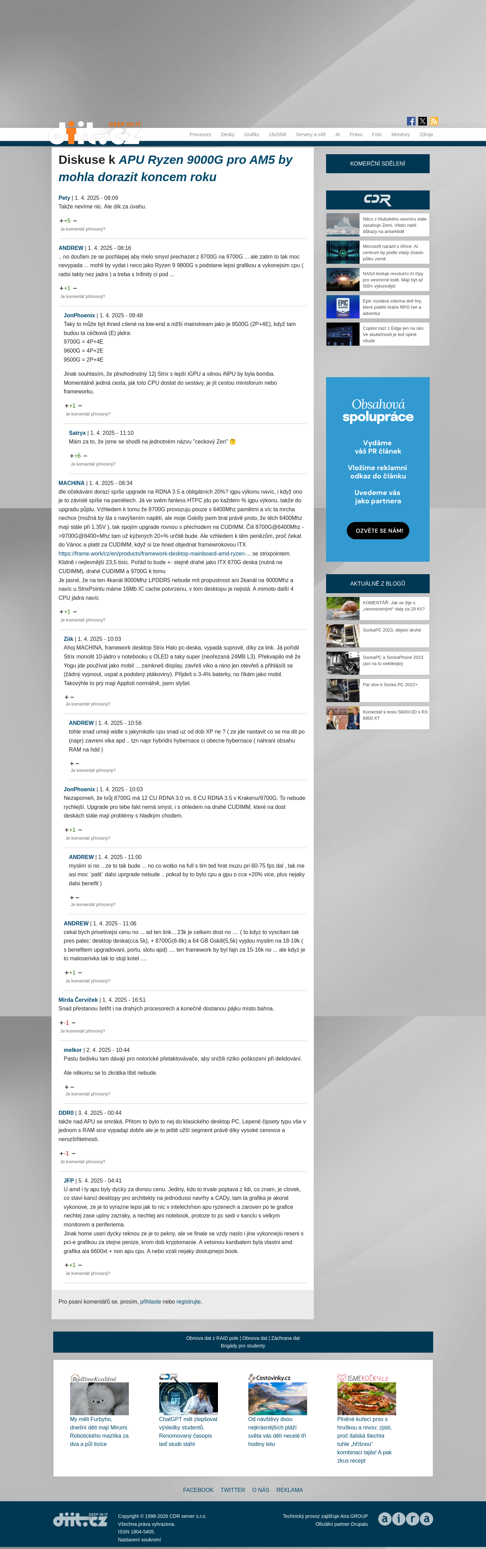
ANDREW (71, 248)
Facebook (198, 1490)
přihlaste (150, 1302)
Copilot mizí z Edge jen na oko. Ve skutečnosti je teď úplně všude (394, 334)
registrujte (189, 1302)
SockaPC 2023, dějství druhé (392, 630)
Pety (64, 198)
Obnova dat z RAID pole (212, 1338)
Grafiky (251, 134)
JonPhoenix (79, 315)
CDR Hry (378, 199)
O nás (260, 1490)
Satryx (77, 433)
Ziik (69, 639)
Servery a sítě (311, 134)
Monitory (400, 134)
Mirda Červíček (78, 1000)
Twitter (233, 1490)
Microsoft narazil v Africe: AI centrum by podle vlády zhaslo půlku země (393, 252)
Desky (228, 134)
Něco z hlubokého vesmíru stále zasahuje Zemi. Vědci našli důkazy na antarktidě (395, 225)
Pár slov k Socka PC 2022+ (390, 684)
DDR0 (66, 1113)
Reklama (289, 1490)
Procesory (200, 134)
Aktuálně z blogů (377, 584)
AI (337, 134)
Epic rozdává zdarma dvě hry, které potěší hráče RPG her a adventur (392, 307)
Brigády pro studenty (243, 1346)
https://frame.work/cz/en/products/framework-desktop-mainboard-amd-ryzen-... (155, 554)
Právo (356, 134)
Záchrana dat (285, 1338)
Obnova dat (254, 1338)
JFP (69, 1181)
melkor (73, 1050)
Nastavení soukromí (139, 1539)
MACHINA (72, 483)
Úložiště (277, 134)
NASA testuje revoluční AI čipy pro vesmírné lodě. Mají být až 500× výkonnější (393, 280)
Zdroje (426, 134)
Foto (377, 134)
